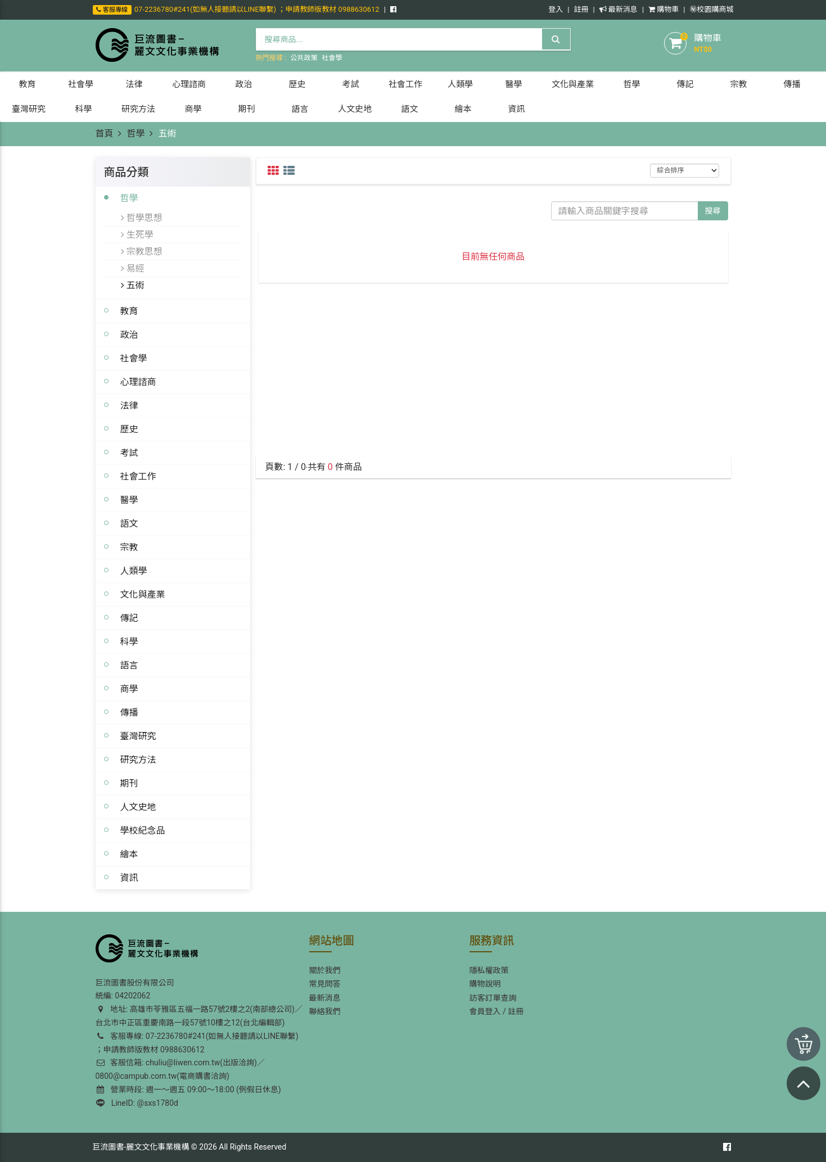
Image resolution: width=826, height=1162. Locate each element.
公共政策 (303, 58)
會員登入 (485, 1011)
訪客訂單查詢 (493, 997)
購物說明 (485, 983)
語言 (129, 665)
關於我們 (325, 970)
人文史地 (138, 807)
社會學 (332, 58)
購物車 (663, 9)
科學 (129, 641)
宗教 (129, 547)
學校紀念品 (142, 830)
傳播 (129, 712)
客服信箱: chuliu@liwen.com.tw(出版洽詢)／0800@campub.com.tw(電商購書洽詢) (180, 1069)
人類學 (133, 570)
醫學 (129, 500)
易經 (133, 268)
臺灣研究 (138, 736)
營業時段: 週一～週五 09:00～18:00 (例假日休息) (189, 1089)
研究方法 (138, 759)
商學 (129, 688)
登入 (555, 9)
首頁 (105, 133)
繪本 (129, 854)
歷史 (129, 429)
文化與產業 (142, 594)
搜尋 (713, 210)
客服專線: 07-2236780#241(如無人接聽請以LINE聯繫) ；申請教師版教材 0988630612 (197, 1043)
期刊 (129, 783)
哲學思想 (142, 217)
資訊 (129, 877)
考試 (129, 452)
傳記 (129, 618)
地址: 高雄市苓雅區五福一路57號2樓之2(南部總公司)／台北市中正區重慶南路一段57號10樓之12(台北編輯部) (199, 1016)
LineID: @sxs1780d (137, 1102)
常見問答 (325, 983)
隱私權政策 (489, 970)
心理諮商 (138, 382)
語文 (129, 523)
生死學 (137, 234)
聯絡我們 (325, 1011)
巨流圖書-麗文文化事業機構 (141, 1146)
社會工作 (138, 476)
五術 (133, 285)
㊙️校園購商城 (711, 9)
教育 (129, 311)
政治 (129, 334)
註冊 (581, 9)
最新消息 (618, 9)
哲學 (136, 133)
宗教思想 (142, 251)
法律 (129, 405)
